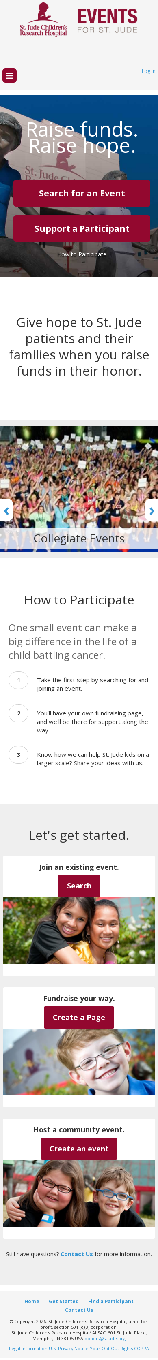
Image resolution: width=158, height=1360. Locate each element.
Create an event (79, 1148)
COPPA (141, 1348)
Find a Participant (111, 1301)
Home (31, 1301)
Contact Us (77, 1254)
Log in (149, 71)
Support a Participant (82, 228)
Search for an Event (82, 193)
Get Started (64, 1301)
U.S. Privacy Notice (69, 1348)
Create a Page (79, 1017)
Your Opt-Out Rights (111, 1348)
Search (79, 885)
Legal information (28, 1348)
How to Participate (81, 254)
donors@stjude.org (105, 1338)
